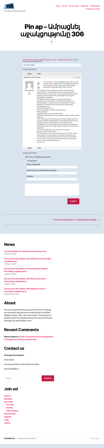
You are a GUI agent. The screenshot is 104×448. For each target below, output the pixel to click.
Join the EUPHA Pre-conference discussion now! (25, 255)
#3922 (79, 80)
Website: (30, 179)
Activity (9, 411)
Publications (95, 7)
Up (38, 86)
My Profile (8, 406)
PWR (13, 442)
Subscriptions (12, 414)
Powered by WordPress (27, 442)
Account (10, 408)
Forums (54, 62)
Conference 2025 (93, 10)
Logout (7, 427)
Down (38, 91)
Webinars (85, 7)
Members (8, 403)
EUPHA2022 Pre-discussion (65, 62)
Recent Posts (10, 418)
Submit (73, 204)
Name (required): (33, 167)
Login (6, 424)
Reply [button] (74, 80)
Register (8, 421)
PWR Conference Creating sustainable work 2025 (37, 62)
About (64, 7)
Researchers (74, 7)
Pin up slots (49, 85)
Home (58, 7)
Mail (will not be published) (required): (42, 174)
